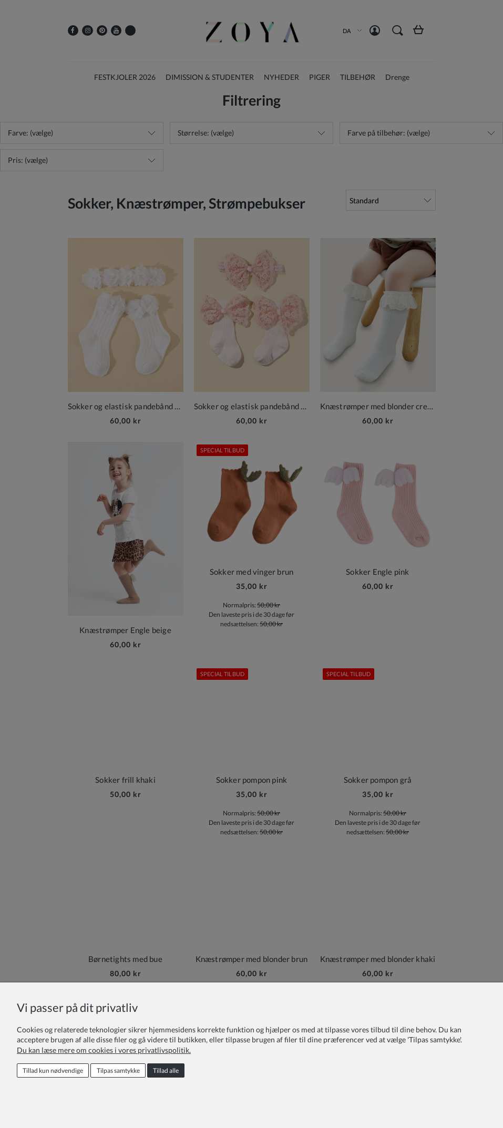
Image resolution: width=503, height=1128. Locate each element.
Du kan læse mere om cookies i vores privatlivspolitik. (104, 1050)
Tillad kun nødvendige (53, 1070)
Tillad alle (166, 1070)
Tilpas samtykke (118, 1070)
